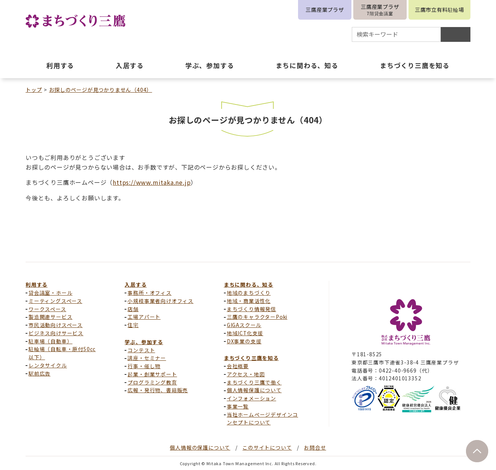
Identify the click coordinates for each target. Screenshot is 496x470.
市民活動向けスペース (56, 325)
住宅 (133, 325)
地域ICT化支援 (245, 333)
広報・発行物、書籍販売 (158, 390)
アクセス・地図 (246, 374)
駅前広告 (39, 373)
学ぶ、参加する (144, 342)
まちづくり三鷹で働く (254, 382)
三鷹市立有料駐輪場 (439, 9)
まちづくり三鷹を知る (251, 357)
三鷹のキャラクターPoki (257, 316)
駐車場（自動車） (50, 341)
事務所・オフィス (149, 292)
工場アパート (144, 316)
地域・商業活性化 (249, 300)
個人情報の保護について (200, 447)
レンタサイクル (48, 365)
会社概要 (238, 366)
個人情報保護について (254, 390)
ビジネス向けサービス (56, 333)
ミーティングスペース (55, 300)
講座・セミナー (147, 357)
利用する (36, 284)
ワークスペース (47, 309)
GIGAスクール (244, 325)
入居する (135, 284)
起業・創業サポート (152, 374)
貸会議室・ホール (50, 292)
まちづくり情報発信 (251, 309)
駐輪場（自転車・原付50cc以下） (62, 353)
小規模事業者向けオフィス (161, 300)
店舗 (133, 309)
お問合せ (315, 447)
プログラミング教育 (152, 382)
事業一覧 (238, 406)
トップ (34, 89)
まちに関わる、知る (248, 284)
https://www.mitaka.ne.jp (152, 182)
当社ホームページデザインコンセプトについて (262, 418)
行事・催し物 (144, 366)
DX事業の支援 (244, 341)
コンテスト (141, 350)
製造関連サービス (50, 316)
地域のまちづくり (249, 292)
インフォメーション (251, 398)
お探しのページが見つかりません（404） (100, 89)
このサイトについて (267, 447)
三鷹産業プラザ (324, 9)
